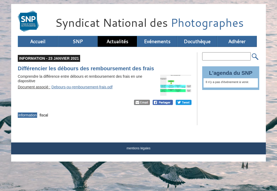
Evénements (157, 41)
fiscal (44, 115)
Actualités (117, 41)
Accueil (37, 41)
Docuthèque (197, 41)
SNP (77, 41)
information (27, 115)
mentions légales (138, 148)
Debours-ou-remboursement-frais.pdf (81, 87)
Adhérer (236, 41)
